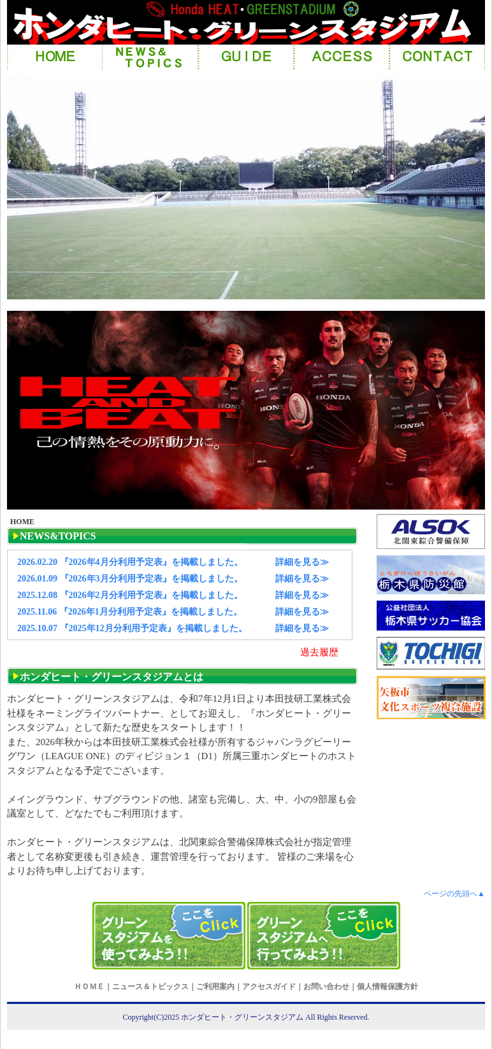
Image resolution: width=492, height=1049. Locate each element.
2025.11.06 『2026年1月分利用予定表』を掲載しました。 (129, 612)
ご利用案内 (215, 986)
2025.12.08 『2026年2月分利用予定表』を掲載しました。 (130, 595)
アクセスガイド (269, 986)
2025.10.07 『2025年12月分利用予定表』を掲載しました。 (132, 628)
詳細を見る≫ (302, 562)
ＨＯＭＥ (89, 986)
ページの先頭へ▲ (454, 893)
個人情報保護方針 (387, 986)
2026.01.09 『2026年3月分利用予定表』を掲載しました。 (130, 578)
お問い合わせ (326, 986)
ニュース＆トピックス (150, 986)
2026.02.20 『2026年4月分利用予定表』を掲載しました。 (130, 562)
